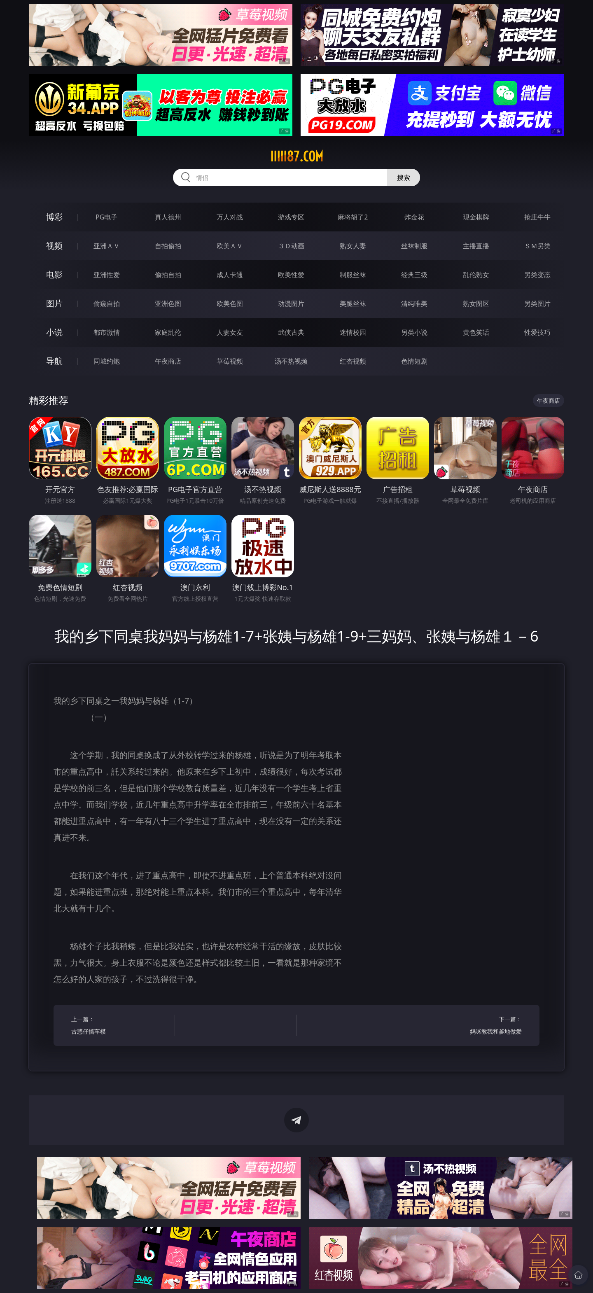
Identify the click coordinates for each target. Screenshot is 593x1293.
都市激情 (106, 332)
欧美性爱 (291, 274)
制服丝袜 (353, 274)
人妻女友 (230, 332)
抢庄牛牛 (537, 217)
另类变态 (537, 274)
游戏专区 (291, 217)
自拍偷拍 (168, 245)
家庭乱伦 (168, 332)
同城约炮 (106, 361)
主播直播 (476, 245)
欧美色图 (230, 303)
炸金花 (414, 217)
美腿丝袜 (353, 303)
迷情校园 (353, 332)
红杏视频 (353, 361)
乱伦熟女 (476, 274)
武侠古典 (291, 332)
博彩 (54, 216)
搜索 (403, 177)
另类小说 (414, 332)
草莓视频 (230, 361)
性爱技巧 (537, 332)
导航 (54, 360)
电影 (54, 274)
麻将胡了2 (353, 217)
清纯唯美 (414, 303)
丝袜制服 (414, 245)
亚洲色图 (168, 303)
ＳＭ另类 (537, 245)
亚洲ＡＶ (106, 245)
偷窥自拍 (106, 303)
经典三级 (414, 274)
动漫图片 (291, 303)
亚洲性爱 (106, 274)
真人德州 (168, 217)
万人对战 (230, 217)
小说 (54, 332)
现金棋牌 (476, 217)
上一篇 (120, 1026)
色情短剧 (414, 361)
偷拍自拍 (168, 274)
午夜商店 (168, 361)
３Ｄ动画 (291, 245)
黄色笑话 (476, 332)
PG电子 (106, 217)
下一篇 (472, 1026)
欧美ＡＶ (230, 245)
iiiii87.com (296, 156)
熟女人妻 (353, 245)
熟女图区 (476, 303)
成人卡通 (230, 274)
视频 (54, 245)
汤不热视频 (291, 361)
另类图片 (537, 303)
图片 (54, 303)
